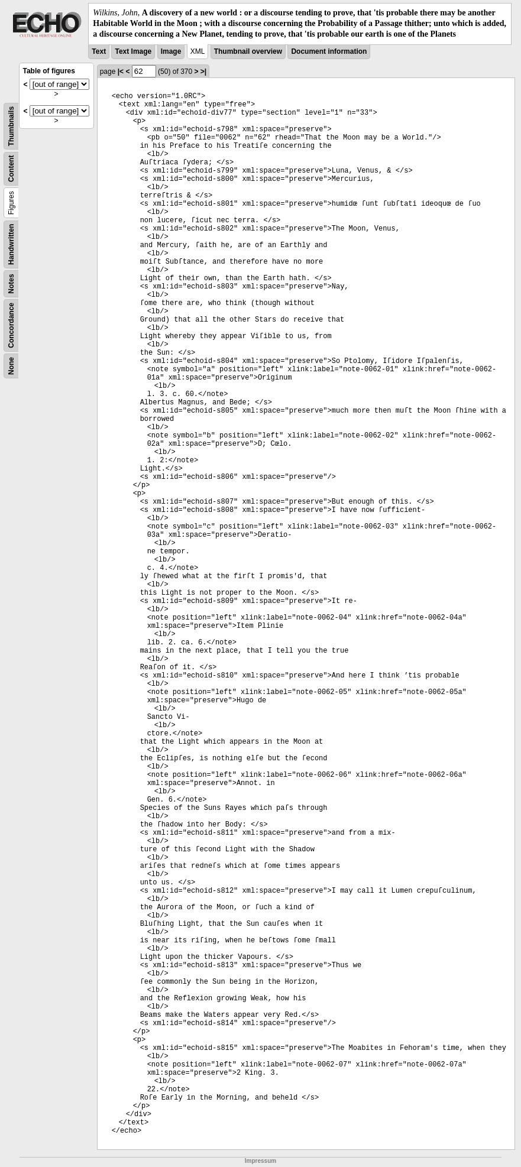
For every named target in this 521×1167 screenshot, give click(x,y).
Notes (11, 283)
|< (121, 71)
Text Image (133, 51)
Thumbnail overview (248, 51)
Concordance (11, 325)
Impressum (260, 1161)
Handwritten (11, 243)
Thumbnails (11, 125)
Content (11, 168)
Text (99, 51)
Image (171, 51)
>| (203, 71)
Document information (329, 51)
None (11, 366)
